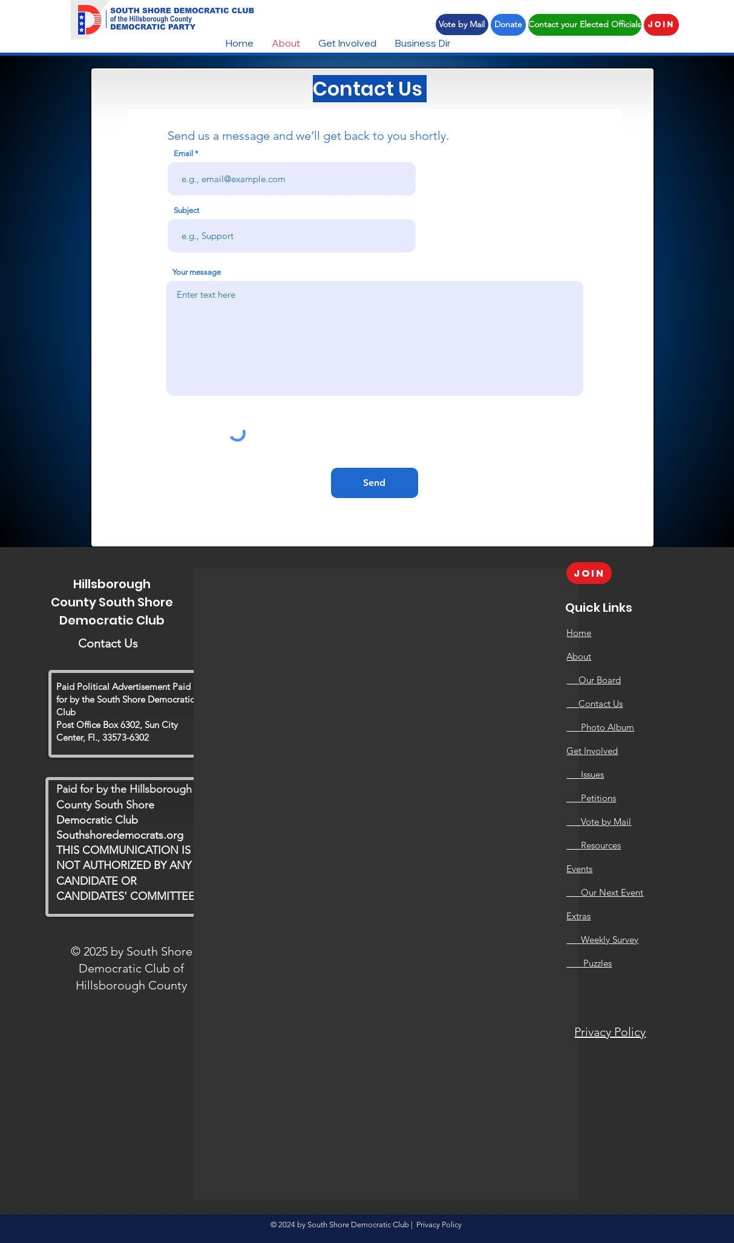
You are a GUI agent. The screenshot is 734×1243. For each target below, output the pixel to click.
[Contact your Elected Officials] (584, 25)
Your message (196, 272)
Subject (186, 210)
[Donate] (508, 25)
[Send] (374, 483)
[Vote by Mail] (462, 24)
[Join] (661, 25)
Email (183, 153)
